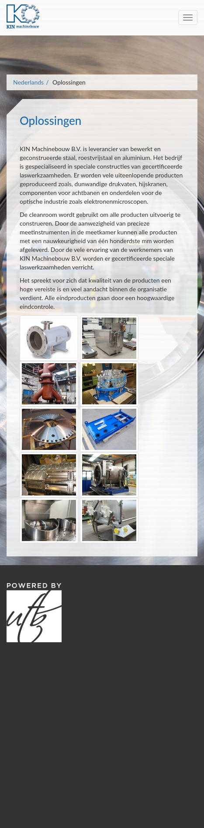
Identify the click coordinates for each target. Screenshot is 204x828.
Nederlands (28, 82)
